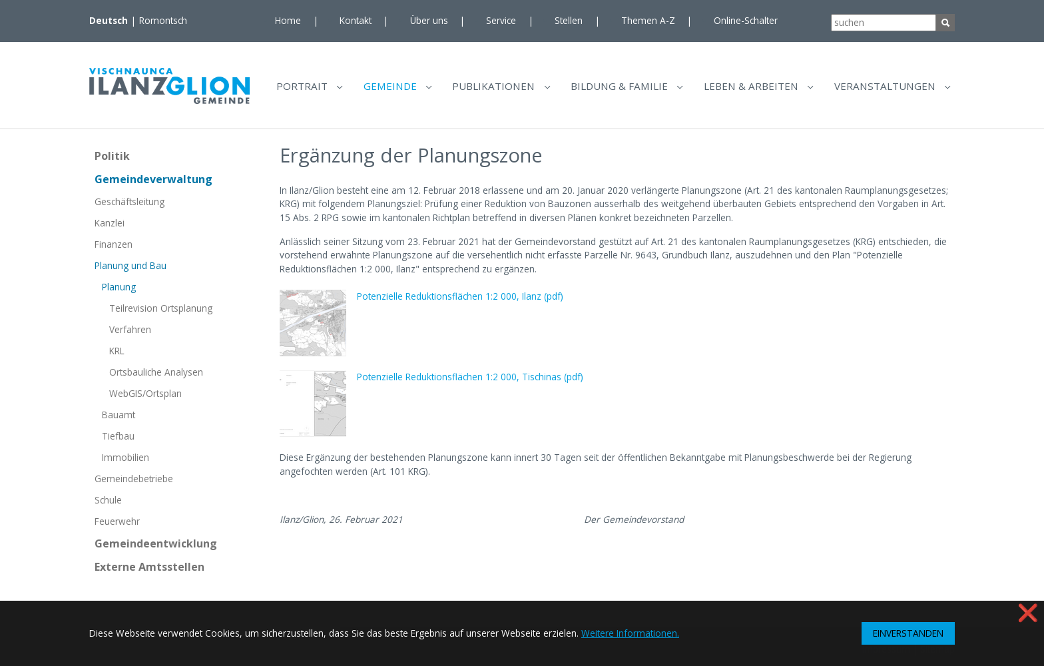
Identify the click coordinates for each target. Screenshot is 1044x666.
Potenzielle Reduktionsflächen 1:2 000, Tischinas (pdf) (470, 382)
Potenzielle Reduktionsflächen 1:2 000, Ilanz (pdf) (460, 301)
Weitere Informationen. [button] (630, 633)
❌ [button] (1028, 612)
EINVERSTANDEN (908, 633)
